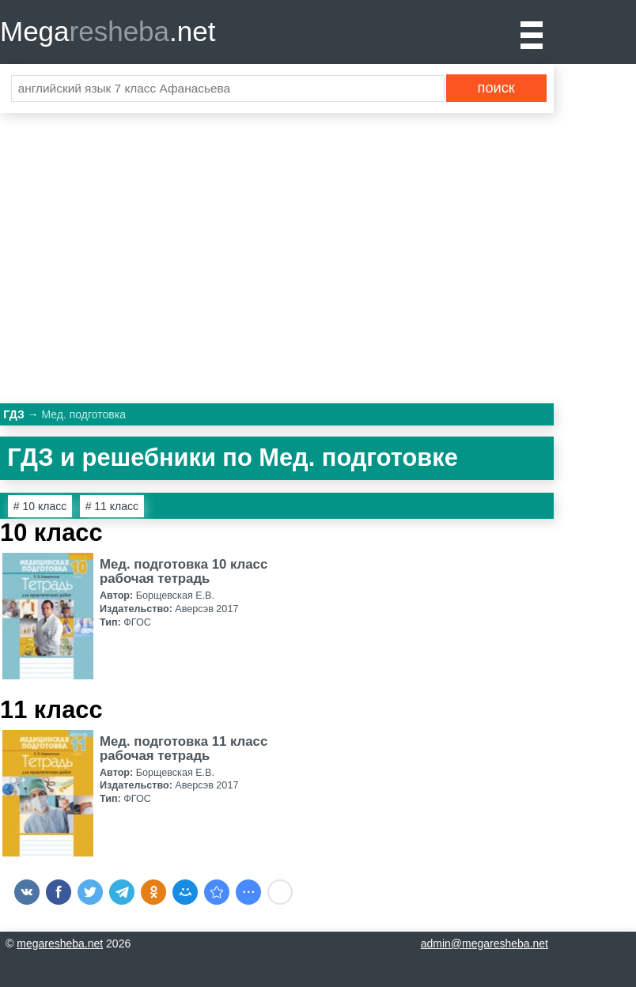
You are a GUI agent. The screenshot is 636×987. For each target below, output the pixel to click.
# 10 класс (39, 506)
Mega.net (107, 31)
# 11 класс (111, 506)
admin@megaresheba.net (484, 943)
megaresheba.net (60, 943)
